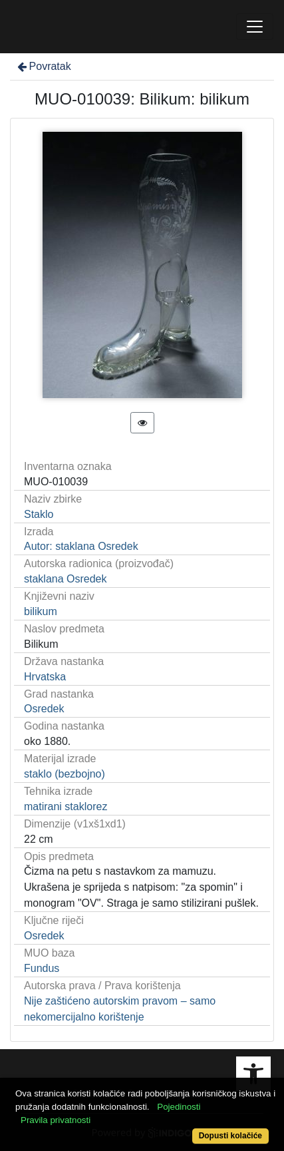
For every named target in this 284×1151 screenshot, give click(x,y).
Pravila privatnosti (55, 1120)
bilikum (40, 611)
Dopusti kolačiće (230, 1135)
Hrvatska (45, 676)
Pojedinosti (178, 1107)
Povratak (43, 66)
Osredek (44, 708)
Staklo (38, 514)
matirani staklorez (65, 806)
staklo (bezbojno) (64, 774)
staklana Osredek (65, 578)
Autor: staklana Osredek (81, 546)
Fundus (41, 968)
